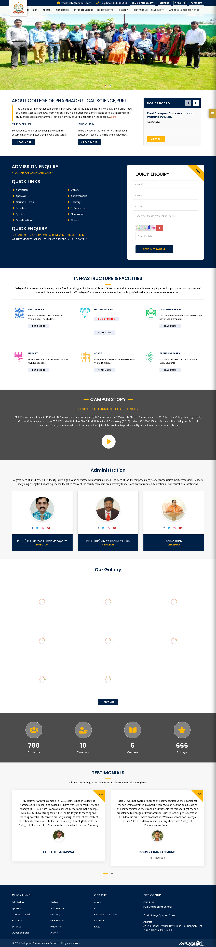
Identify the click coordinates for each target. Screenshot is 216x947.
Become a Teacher (105, 914)
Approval (21, 196)
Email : (73, 3)
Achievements (105, 10)
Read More (24, 142)
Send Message (154, 249)
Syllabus (20, 214)
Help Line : (112, 3)
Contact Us (140, 10)
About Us (99, 901)
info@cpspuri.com (163, 914)
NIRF (34, 10)
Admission (22, 190)
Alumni (75, 220)
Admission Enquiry (143, 3)
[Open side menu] (212, 113)
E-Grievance (78, 208)
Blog (96, 907)
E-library (75, 202)
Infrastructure (83, 10)
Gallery (123, 10)
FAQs (97, 926)
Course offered (25, 202)
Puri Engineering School (157, 906)
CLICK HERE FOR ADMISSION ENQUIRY (32, 173)
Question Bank (24, 220)
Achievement (79, 196)
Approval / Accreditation (184, 10)
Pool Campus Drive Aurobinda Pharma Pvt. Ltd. (170, 115)
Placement (157, 10)
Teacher (180, 3)
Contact (99, 920)
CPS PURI (148, 901)
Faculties (196, 3)
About (46, 10)
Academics (62, 10)
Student (164, 3)
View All (156, 139)
